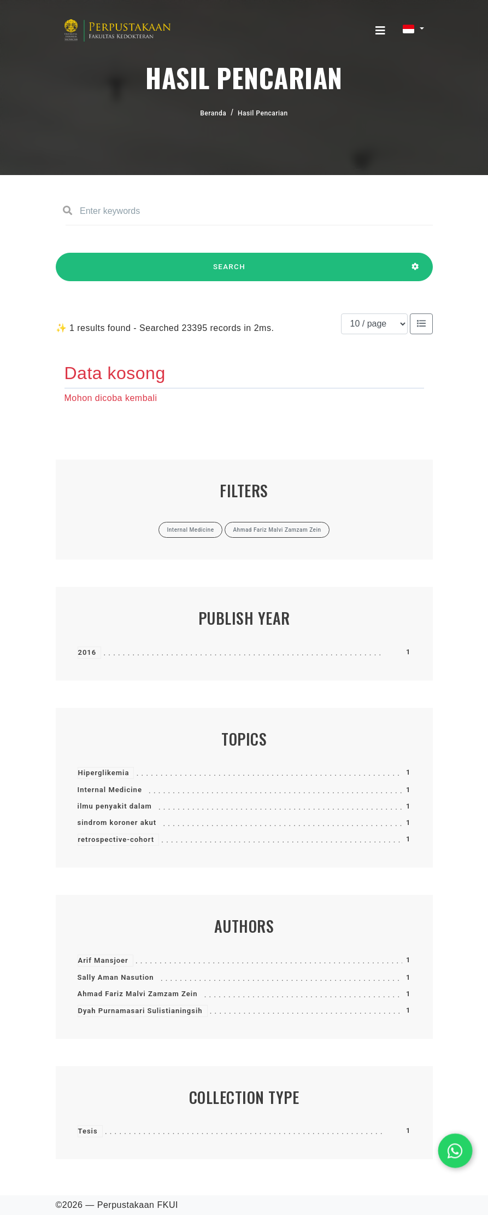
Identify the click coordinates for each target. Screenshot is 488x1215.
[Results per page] (374, 323)
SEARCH (229, 272)
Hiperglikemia (104, 773)
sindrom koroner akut (117, 822)
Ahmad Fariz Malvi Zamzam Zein (138, 994)
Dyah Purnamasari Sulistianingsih (140, 1011)
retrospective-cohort (116, 839)
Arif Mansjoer (103, 960)
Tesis (88, 1131)
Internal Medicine (110, 790)
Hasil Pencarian (263, 113)
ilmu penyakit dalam (115, 806)
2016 (87, 652)
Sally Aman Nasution (116, 977)
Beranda (213, 113)
